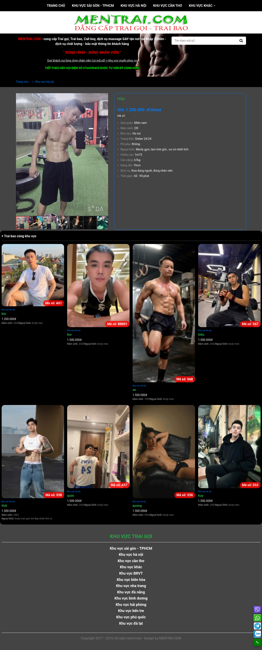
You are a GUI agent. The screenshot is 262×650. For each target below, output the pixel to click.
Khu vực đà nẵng (131, 592)
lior (69, 335)
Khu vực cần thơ (167, 6)
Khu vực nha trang (131, 586)
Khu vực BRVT (131, 573)
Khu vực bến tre (131, 611)
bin (4, 314)
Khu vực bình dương (131, 598)
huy (200, 496)
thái (4, 506)
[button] (104, 97)
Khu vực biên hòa (131, 579)
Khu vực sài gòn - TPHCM (93, 6)
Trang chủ (56, 6)
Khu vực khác (202, 6)
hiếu (201, 335)
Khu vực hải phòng (131, 604)
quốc (70, 496)
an (134, 390)
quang (137, 506)
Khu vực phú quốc (131, 617)
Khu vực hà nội (133, 6)
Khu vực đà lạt (131, 623)
